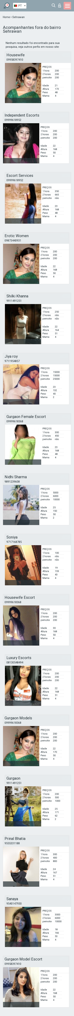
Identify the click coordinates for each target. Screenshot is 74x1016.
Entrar (59, 5)
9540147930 (14, 903)
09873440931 (13, 240)
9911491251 (14, 301)
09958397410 (14, 59)
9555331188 (12, 843)
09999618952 (13, 120)
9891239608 (12, 481)
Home (7, 17)
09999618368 (14, 421)
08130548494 (14, 662)
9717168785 (14, 542)
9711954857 (12, 361)
